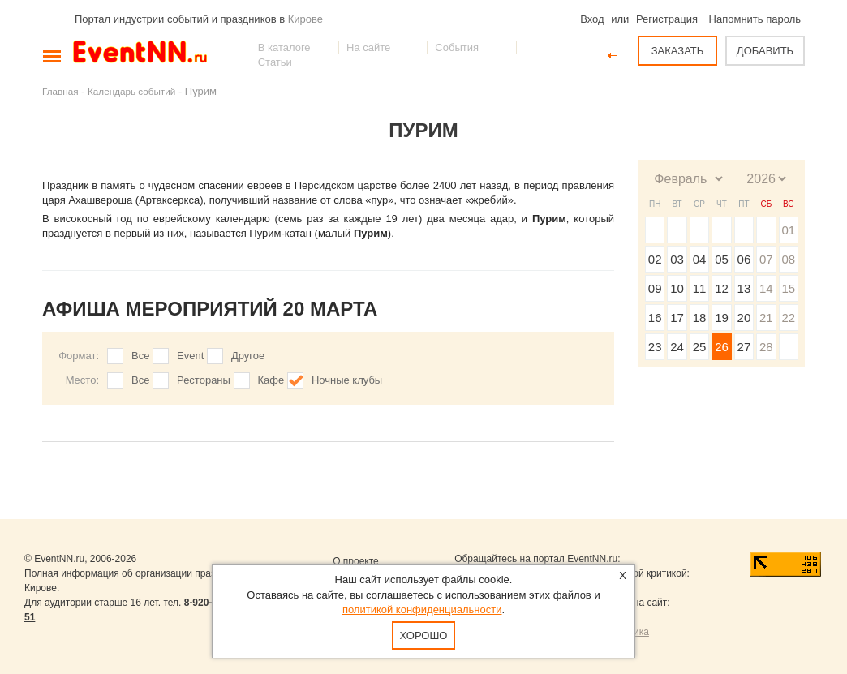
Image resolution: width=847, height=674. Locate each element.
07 (766, 259)
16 (655, 317)
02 (655, 259)
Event (190, 356)
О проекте (356, 561)
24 (677, 347)
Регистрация (667, 19)
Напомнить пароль (755, 19)
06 (744, 259)
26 (722, 347)
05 (722, 259)
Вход (592, 19)
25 (700, 347)
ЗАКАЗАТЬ (677, 51)
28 (766, 347)
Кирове (305, 19)
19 (722, 317)
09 (655, 288)
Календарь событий (131, 91)
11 (700, 288)
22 (788, 317)
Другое (247, 356)
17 (677, 317)
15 (788, 288)
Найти (234, 55)
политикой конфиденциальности (422, 609)
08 (788, 259)
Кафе (271, 380)
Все (140, 356)
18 (700, 317)
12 (722, 288)
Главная (60, 91)
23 (655, 347)
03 (677, 259)
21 (766, 317)
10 (677, 288)
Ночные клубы (347, 380)
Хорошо (424, 635)
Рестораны (203, 380)
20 (744, 317)
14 (766, 288)
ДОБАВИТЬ (765, 51)
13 (744, 288)
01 (788, 230)
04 (700, 259)
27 (744, 347)
